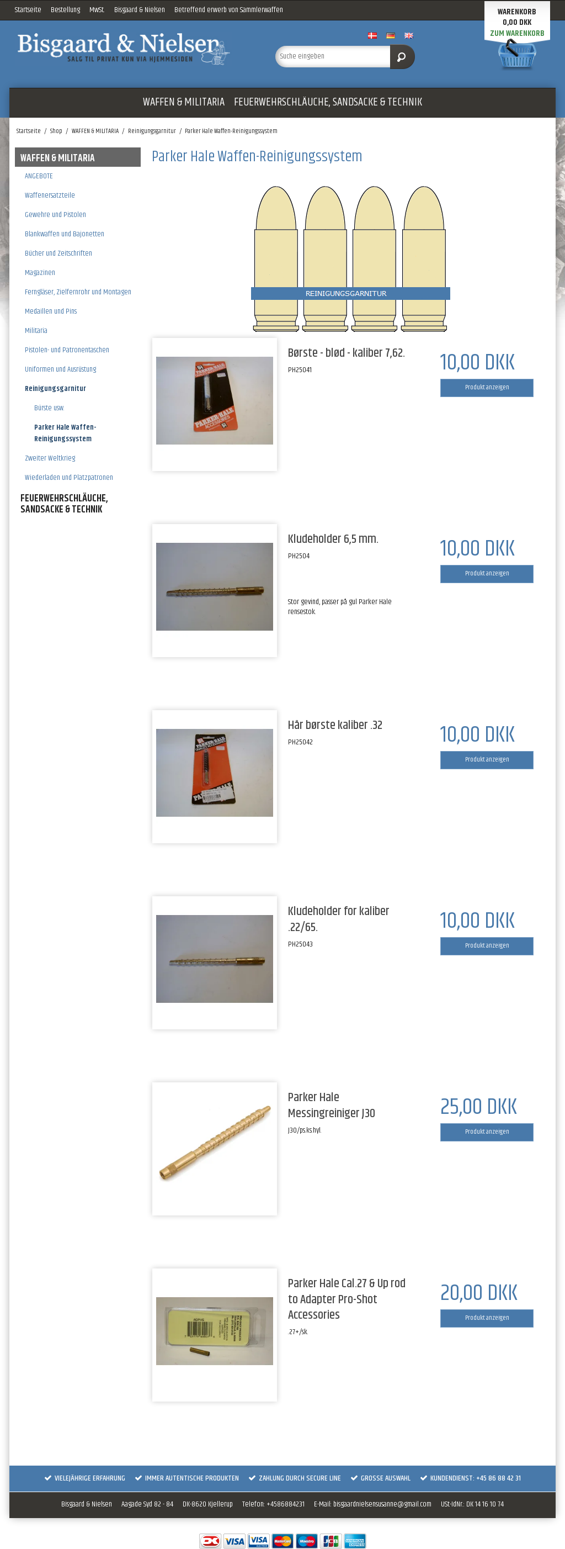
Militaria (36, 331)
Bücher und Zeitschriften (58, 253)
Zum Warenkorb (517, 33)
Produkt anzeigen (487, 387)
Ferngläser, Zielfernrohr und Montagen (78, 292)
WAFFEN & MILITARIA (184, 102)
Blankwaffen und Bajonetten (64, 234)
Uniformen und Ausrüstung (60, 369)
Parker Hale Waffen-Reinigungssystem (65, 433)
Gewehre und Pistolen (55, 215)
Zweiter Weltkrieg (50, 458)
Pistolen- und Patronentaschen (67, 350)
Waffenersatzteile (50, 195)
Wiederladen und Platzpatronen (69, 478)
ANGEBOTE (39, 176)
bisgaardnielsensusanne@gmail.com (382, 1504)
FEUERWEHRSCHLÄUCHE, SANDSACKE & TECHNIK (328, 102)
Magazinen (40, 273)
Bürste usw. (49, 408)
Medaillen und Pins (51, 311)
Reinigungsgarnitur (55, 389)
